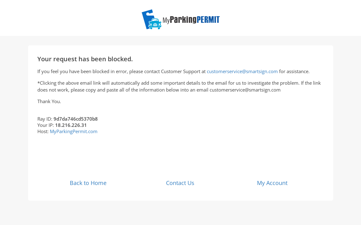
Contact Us (180, 183)
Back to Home (88, 183)
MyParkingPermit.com (73, 131)
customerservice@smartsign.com (242, 71)
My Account (272, 183)
